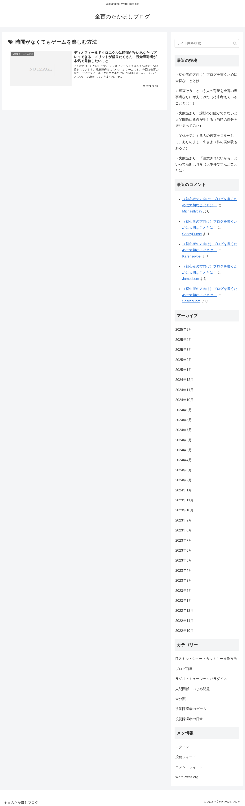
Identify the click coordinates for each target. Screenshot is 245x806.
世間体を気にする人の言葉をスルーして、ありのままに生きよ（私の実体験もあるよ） (206, 142)
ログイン (182, 747)
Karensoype (191, 256)
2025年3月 (183, 350)
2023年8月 (183, 530)
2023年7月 (183, 540)
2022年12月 (184, 610)
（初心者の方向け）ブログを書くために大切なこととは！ (206, 78)
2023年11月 (184, 500)
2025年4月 (183, 340)
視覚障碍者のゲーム (190, 709)
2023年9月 (183, 520)
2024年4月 (183, 460)
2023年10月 (184, 510)
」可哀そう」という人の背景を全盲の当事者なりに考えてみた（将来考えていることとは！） (206, 97)
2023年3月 (183, 580)
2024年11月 (184, 390)
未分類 (180, 699)
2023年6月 (183, 550)
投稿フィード (185, 757)
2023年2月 (183, 591)
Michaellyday (192, 211)
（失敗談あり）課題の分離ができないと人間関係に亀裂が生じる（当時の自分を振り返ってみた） (206, 119)
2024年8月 (183, 420)
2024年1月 (183, 490)
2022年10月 (184, 631)
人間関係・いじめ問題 (192, 689)
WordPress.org (186, 777)
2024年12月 (184, 380)
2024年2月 (183, 480)
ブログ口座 (184, 669)
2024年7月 (183, 430)
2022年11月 (184, 621)
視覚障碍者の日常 (189, 719)
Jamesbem (190, 279)
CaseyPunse (192, 234)
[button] (235, 43)
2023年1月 (183, 601)
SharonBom (191, 301)
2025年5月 (183, 329)
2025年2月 (183, 360)
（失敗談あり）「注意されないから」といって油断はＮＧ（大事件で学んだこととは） (206, 164)
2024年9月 (183, 410)
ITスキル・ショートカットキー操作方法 (206, 659)
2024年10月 (184, 400)
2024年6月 (183, 440)
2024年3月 (183, 470)
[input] (207, 43)
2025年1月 (183, 370)
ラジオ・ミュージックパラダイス (201, 679)
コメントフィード (189, 767)
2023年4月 (183, 570)
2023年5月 (183, 560)
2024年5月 (183, 450)
